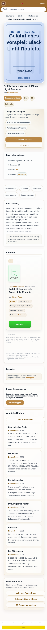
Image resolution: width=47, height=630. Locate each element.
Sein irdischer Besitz (17, 427)
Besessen (12, 528)
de (17, 169)
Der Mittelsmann (15, 551)
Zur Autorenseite (25, 420)
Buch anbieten (10, 195)
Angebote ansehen (23, 140)
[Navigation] (3, 3)
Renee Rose (12, 93)
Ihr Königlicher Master (18, 504)
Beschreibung (10, 188)
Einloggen (30, 378)
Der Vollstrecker (15, 480)
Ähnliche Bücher (27, 195)
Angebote (24, 188)
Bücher (21, 16)
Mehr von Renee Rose (26, 593)
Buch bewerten (24, 145)
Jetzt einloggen (15, 403)
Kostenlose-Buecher (16, 286)
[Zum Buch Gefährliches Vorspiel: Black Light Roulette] (14, 273)
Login (42, 3)
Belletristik (33, 16)
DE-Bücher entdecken (26, 605)
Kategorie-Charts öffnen (26, 599)
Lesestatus (37, 188)
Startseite (10, 16)
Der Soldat (13, 454)
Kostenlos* (20, 324)
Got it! (23, 627)
